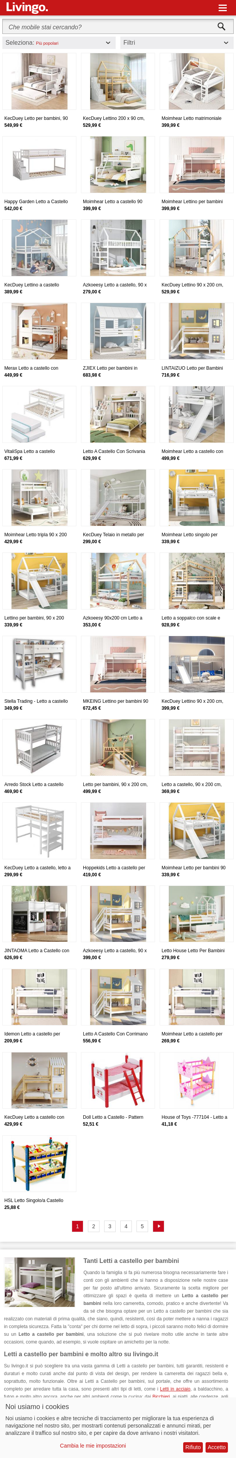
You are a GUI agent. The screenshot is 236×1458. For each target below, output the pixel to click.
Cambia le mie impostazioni (93, 1446)
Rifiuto (193, 1447)
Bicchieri (161, 1396)
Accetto (217, 1447)
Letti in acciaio (175, 1389)
